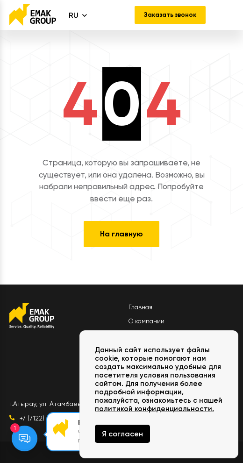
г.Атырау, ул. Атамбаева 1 (49, 403)
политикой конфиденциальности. (154, 409)
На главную (121, 233)
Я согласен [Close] (122, 433)
